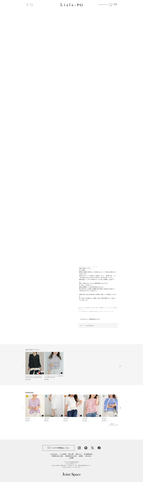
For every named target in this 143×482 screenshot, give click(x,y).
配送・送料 (71, 454)
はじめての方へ (54, 454)
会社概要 (71, 457)
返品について (79, 454)
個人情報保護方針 (88, 454)
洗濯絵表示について (94, 319)
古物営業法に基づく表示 (71, 455)
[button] (23, 366)
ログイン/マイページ (103, 4)
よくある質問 (63, 454)
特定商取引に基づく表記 (57, 455)
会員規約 (81, 455)
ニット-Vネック (90, 325)
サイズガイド (83, 319)
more (112, 424)
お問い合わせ (88, 455)
